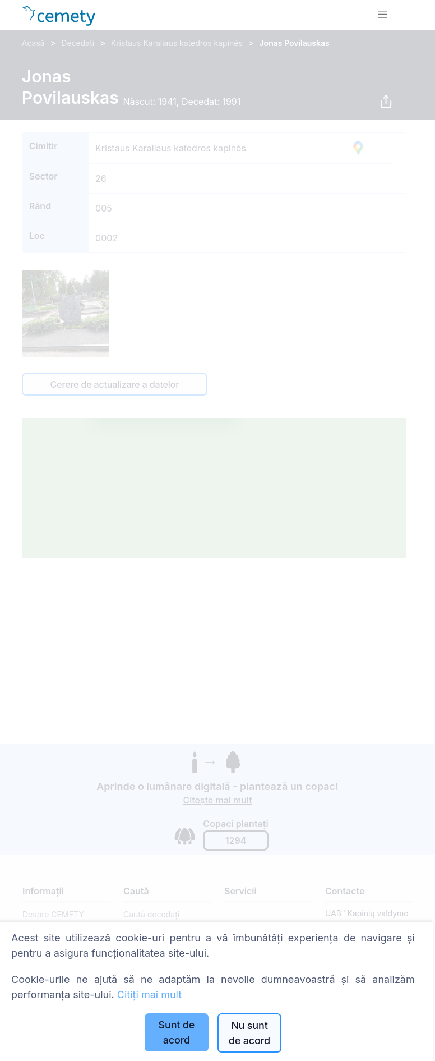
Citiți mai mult (149, 994)
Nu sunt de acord (249, 1032)
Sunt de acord (177, 1032)
